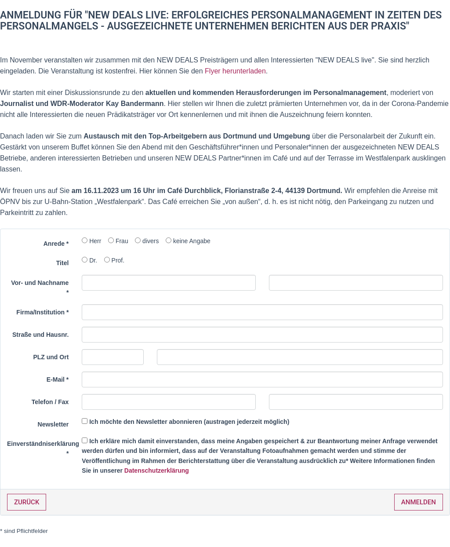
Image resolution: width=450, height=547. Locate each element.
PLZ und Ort (51, 357)
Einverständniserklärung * (41, 448)
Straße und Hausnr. (40, 334)
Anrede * (56, 243)
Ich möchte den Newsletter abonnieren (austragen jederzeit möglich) (189, 421)
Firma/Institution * (42, 312)
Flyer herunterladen (235, 71)
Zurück (26, 502)
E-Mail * (58, 379)
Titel (62, 262)
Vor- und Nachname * (40, 287)
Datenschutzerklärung (156, 470)
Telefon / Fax (50, 401)
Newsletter (53, 424)
